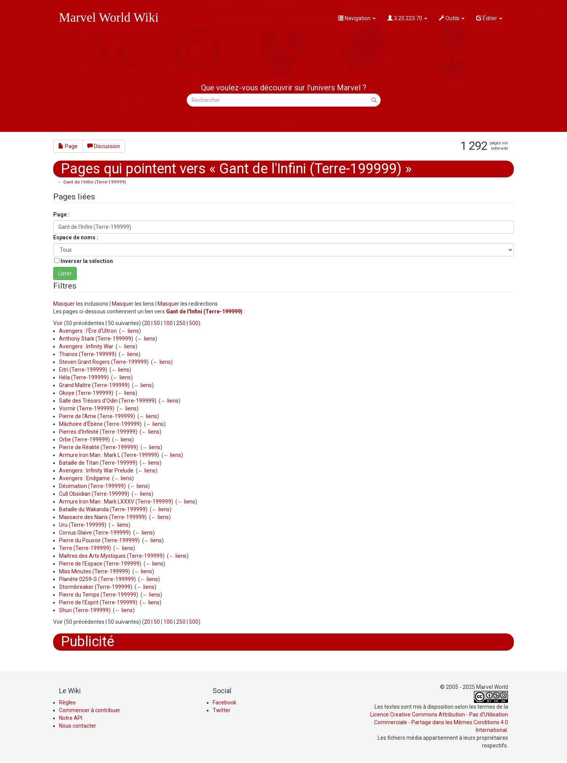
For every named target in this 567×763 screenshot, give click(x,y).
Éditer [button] (489, 18)
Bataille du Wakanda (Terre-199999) (103, 509)
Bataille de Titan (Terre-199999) (98, 463)
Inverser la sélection (87, 261)
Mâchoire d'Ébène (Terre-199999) (100, 424)
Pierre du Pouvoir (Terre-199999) (99, 540)
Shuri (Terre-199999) (85, 610)
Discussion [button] (103, 146)
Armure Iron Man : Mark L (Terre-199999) (109, 455)
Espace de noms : (75, 237)
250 (181, 323)
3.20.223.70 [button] (407, 18)
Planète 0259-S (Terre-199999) (97, 579)
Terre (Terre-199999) (85, 548)
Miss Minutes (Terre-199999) (94, 571)
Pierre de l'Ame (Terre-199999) (97, 416)
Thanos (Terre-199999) (87, 354)
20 (147, 323)
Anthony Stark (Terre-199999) (96, 339)
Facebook (224, 702)
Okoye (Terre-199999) (86, 393)
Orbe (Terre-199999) (84, 439)
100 (168, 323)
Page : (61, 214)
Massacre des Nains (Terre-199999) (103, 517)
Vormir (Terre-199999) (86, 408)
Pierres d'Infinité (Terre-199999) (98, 432)
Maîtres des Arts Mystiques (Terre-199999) (112, 556)
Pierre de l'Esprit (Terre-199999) (98, 602)
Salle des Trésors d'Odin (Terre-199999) (107, 401)
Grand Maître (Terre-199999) (94, 385)
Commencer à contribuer (89, 710)
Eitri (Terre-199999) (83, 370)
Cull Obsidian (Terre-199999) (94, 494)
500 (193, 323)
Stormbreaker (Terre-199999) (95, 587)
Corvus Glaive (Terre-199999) (95, 532)
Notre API (70, 718)
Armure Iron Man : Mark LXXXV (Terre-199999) (116, 501)
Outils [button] (452, 18)
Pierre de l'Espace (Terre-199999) (100, 564)
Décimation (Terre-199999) (92, 486)
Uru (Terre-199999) (82, 525)
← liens (130, 331)
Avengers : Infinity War (86, 346)
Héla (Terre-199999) (84, 377)
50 (157, 323)
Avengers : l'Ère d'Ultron (88, 331)
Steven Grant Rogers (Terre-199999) (104, 362)
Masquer (64, 304)
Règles (67, 702)
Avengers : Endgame (84, 478)
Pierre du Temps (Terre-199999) (98, 595)
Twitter (222, 710)
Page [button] (68, 146)
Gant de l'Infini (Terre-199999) (94, 182)
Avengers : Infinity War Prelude (96, 470)
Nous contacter (77, 726)
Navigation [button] (357, 18)
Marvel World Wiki (109, 17)
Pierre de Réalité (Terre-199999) (98, 447)
